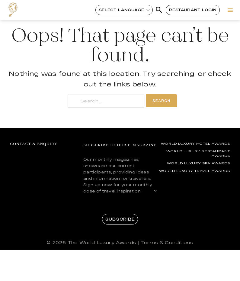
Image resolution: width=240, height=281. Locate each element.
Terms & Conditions (167, 242)
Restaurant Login (192, 10)
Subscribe (120, 219)
